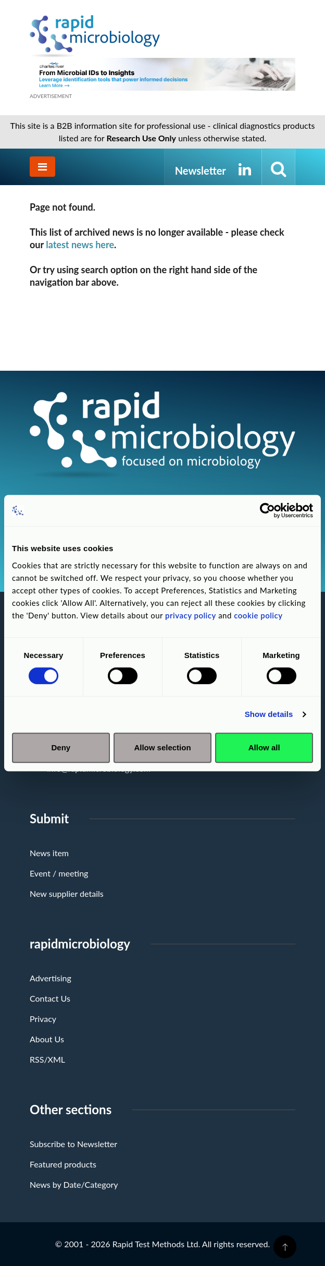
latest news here (80, 244)
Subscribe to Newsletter (73, 1144)
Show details (269, 714)
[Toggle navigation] (42, 166)
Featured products (63, 1164)
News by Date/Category (74, 1184)
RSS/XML (47, 1059)
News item (49, 853)
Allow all (264, 747)
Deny (60, 747)
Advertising (50, 978)
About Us (47, 1039)
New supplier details (67, 893)
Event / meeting (59, 873)
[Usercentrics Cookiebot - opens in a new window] (267, 510)
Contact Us (50, 998)
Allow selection (162, 747)
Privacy (43, 1019)
